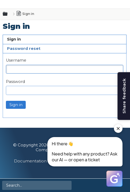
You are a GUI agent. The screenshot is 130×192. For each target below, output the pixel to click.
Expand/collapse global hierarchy (8, 14)
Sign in (14, 39)
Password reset (23, 48)
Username (16, 60)
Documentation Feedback (41, 160)
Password (15, 81)
